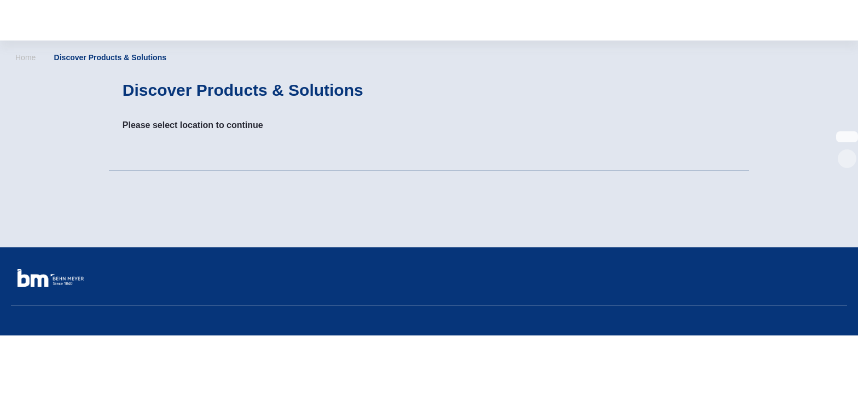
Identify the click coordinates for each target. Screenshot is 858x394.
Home (25, 57)
